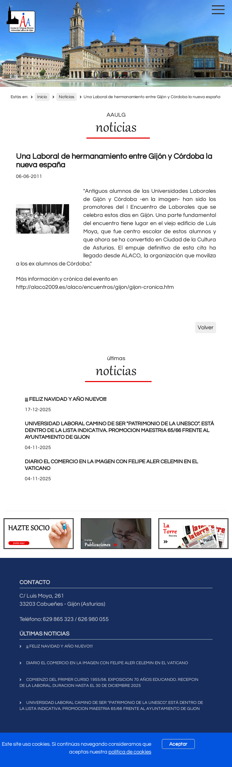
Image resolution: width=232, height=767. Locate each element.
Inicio (42, 97)
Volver (206, 327)
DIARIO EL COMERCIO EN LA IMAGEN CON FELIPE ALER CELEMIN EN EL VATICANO (107, 663)
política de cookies (129, 752)
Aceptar (178, 743)
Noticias (66, 97)
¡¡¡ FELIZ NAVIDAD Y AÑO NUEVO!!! (65, 399)
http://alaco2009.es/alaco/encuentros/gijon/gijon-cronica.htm (95, 287)
